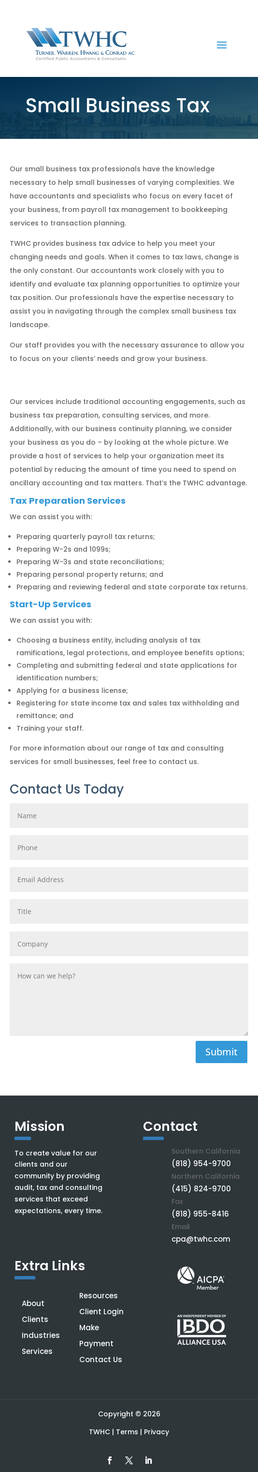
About (33, 1303)
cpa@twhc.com (201, 1239)
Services (37, 1351)
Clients (35, 1319)
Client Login (101, 1312)
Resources (98, 1296)
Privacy (156, 1432)
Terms (127, 1432)
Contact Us (100, 1359)
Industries (41, 1335)
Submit (221, 1051)
